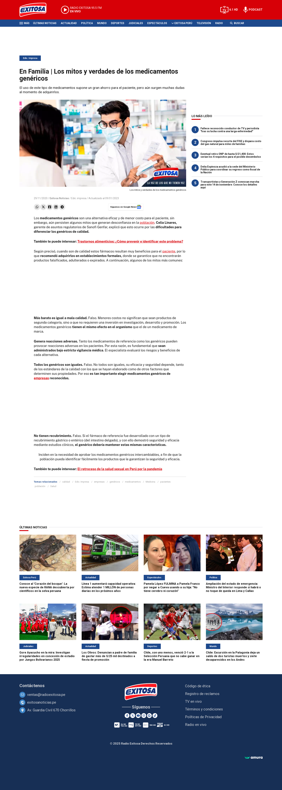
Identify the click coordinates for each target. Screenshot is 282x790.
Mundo (102, 23)
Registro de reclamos (202, 694)
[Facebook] (127, 715)
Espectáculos (157, 23)
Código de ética (197, 686)
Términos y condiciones (204, 709)
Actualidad (69, 23)
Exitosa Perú (183, 23)
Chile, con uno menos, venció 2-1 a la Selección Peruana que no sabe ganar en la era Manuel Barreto (171, 656)
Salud (53, 486)
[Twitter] (132, 715)
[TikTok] (155, 715)
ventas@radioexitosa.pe (46, 694)
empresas (41, 378)
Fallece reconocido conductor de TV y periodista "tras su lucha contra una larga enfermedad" (230, 130)
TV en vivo (193, 701)
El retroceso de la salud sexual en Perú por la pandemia (120, 469)
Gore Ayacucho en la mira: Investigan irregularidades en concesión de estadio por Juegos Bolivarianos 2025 (47, 656)
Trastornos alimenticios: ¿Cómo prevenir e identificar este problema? (130, 241)
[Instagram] (143, 715)
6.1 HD (233, 9)
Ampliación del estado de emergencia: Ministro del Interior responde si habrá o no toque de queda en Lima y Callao (233, 587)
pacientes (165, 481)
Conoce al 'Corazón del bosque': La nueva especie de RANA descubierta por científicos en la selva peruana (46, 587)
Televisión (204, 23)
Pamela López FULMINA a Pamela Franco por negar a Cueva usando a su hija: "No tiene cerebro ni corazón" (172, 587)
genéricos (115, 481)
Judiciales (136, 23)
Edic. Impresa (30, 58)
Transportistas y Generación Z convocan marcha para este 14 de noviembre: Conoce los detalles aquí (230, 184)
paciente (168, 251)
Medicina (150, 481)
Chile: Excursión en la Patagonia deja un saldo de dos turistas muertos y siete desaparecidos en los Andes (233, 656)
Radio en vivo (195, 724)
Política (87, 23)
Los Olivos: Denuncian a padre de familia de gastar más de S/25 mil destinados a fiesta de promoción (109, 656)
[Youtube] (138, 715)
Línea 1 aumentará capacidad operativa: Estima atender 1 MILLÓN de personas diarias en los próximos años (109, 587)
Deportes (117, 23)
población (147, 222)
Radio (219, 23)
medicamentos (133, 481)
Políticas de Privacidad (203, 717)
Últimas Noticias (44, 23)
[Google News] (149, 715)
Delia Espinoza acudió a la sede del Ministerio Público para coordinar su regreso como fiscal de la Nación (230, 169)
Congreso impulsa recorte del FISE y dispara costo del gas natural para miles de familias (231, 142)
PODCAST (256, 9)
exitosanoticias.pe (41, 702)
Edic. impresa (78, 198)
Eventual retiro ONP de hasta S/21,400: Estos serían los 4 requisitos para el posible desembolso (231, 155)
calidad (66, 481)
